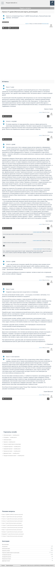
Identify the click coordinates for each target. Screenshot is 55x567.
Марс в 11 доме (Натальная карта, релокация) (12, 529)
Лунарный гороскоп (6, 556)
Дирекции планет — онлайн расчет (11, 453)
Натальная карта (45, 23)
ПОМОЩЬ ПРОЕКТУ (49, 565)
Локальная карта (7, 439)
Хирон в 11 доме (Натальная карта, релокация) (12, 516)
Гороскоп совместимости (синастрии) (12, 444)
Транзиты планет (6, 550)
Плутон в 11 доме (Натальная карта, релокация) (12, 518)
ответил (40, 112)
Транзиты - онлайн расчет (9, 442)
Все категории (5, 544)
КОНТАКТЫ (37, 565)
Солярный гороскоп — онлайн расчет (12, 446)
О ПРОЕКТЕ (42, 565)
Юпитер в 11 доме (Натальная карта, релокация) (12, 527)
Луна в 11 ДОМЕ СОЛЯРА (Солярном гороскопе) (12, 514)
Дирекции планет (6, 560)
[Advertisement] (27, 42)
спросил (27, 23)
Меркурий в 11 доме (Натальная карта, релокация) (13, 534)
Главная (3, 565)
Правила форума (9, 565)
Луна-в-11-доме (5, 22)
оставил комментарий (37, 232)
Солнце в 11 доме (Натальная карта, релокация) (12, 536)
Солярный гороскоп (6, 554)
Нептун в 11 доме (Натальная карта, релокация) (12, 521)
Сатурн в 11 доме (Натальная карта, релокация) (12, 525)
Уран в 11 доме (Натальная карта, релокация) (12, 523)
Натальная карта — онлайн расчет (11, 435)
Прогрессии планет (6, 558)
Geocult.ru (32, 565)
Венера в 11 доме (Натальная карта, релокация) (12, 531)
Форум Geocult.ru (11, 3)
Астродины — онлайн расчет (10, 437)
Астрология (4, 546)
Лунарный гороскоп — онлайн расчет (12, 448)
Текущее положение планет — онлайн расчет (14, 455)
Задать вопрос (25, 8)
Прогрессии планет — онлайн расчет (12, 451)
